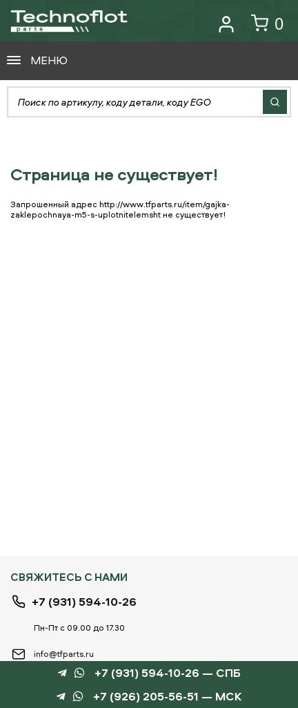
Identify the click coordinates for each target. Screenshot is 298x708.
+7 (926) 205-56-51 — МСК (167, 696)
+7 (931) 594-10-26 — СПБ (168, 673)
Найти (275, 102)
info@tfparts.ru (64, 654)
